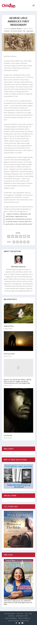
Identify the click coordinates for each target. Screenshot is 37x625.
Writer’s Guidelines (11, 618)
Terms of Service (13, 621)
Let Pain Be (8, 435)
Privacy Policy (24, 621)
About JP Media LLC (24, 618)
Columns (7, 31)
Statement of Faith (22, 616)
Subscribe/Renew (9, 613)
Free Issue (20, 613)
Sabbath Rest (9, 326)
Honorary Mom (9, 354)
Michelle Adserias (16, 29)
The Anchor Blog (15, 31)
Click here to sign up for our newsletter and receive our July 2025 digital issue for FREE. (18, 602)
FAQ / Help (28, 613)
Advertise (11, 616)
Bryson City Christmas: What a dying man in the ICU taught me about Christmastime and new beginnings (17, 381)
